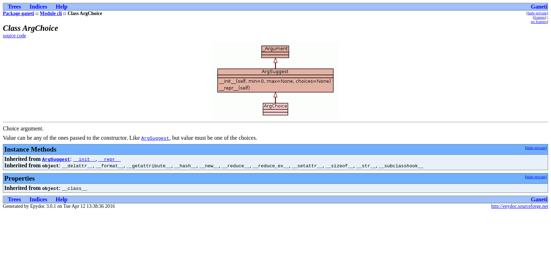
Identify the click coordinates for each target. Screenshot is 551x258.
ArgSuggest (155, 138)
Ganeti (539, 7)
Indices (38, 7)
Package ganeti (18, 13)
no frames (539, 21)
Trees (14, 7)
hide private (537, 13)
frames (539, 17)
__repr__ (109, 159)
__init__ (84, 159)
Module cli (51, 13)
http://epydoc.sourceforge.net (519, 206)
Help (61, 7)
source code (14, 35)
